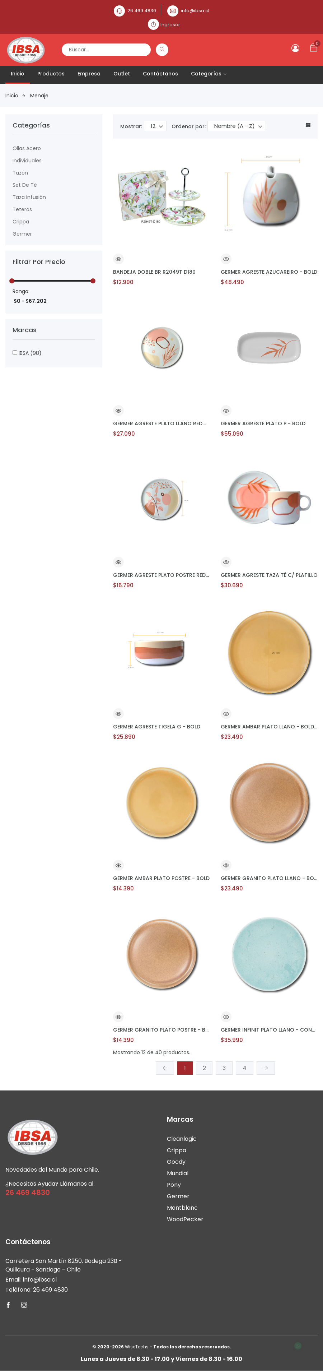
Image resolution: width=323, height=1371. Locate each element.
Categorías (208, 73)
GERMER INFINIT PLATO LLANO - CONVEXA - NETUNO (269, 1029)
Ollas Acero (27, 148)
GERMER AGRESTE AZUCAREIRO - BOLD (269, 271)
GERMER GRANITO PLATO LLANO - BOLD (269, 878)
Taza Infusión (29, 197)
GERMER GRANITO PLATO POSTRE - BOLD (161, 1029)
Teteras (22, 209)
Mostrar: (131, 126)
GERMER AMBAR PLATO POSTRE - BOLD (161, 878)
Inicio (17, 73)
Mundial (177, 1173)
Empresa (89, 73)
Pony (174, 1185)
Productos (51, 73)
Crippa (21, 221)
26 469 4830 (141, 10)
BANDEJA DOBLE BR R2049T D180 (154, 271)
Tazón (20, 172)
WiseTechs (137, 1347)
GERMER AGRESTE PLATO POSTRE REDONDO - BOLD (161, 575)
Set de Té (25, 185)
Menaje (39, 95)
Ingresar (170, 24)
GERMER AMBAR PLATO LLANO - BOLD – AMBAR (269, 726)
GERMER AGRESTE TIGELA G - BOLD (156, 726)
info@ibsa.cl (195, 10)
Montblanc (182, 1208)
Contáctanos (160, 73)
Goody (176, 1162)
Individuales (27, 160)
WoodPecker (185, 1219)
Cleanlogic (182, 1139)
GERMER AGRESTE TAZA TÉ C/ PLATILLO (269, 575)
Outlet (121, 73)
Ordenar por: (189, 126)
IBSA (27, 353)
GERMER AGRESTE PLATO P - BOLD (263, 423)
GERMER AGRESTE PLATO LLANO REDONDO (161, 423)
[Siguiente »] (266, 1068)
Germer (22, 233)
